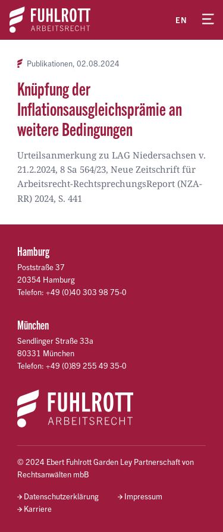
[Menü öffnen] (208, 19)
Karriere (38, 509)
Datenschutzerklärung (61, 496)
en (181, 20)
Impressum (143, 496)
